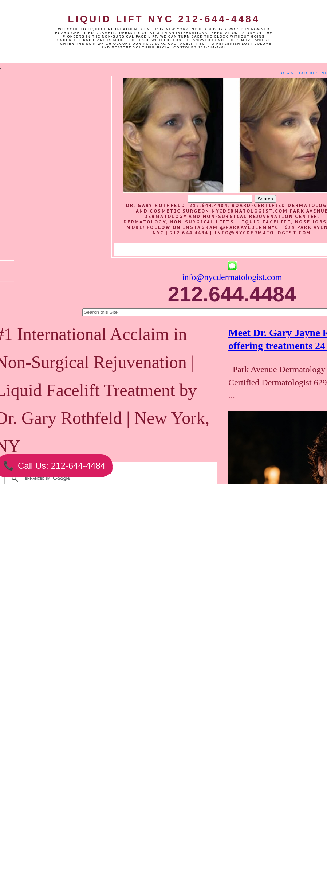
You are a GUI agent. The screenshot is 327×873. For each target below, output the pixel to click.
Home (119, 836)
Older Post (183, 836)
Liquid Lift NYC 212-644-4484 (164, 18)
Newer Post (54, 836)
